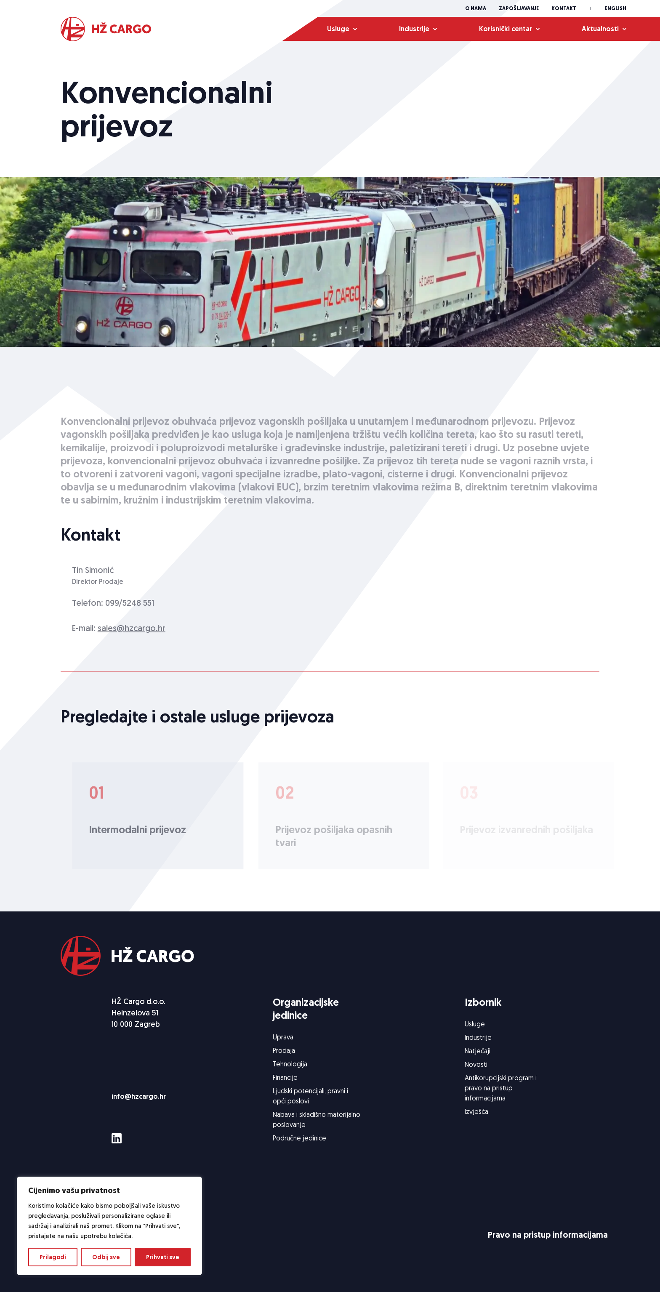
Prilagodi (53, 1257)
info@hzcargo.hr (139, 1096)
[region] (109, 1226)
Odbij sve (106, 1257)
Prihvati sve (162, 1257)
